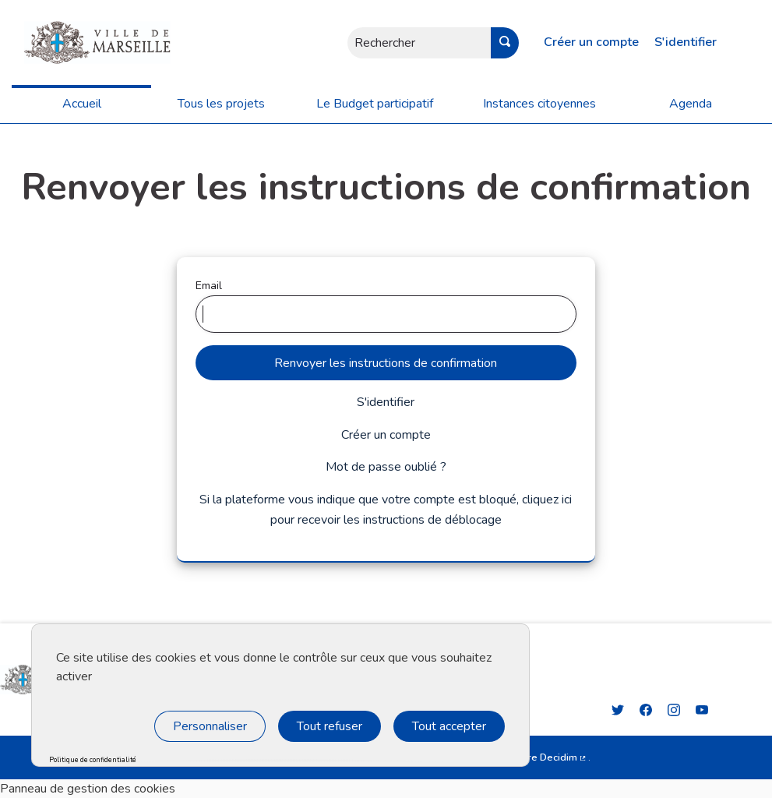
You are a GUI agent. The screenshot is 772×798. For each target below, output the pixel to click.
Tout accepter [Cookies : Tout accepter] (449, 726)
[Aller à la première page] (85, 42)
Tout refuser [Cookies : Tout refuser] (329, 726)
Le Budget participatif (374, 103)
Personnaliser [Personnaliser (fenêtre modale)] (210, 726)
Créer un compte (591, 42)
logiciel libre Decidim (533, 757)
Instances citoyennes (539, 103)
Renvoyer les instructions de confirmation (385, 363)
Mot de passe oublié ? (386, 466)
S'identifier (685, 42)
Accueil (81, 103)
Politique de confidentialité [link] (92, 760)
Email (386, 305)
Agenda (690, 103)
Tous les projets (221, 103)
